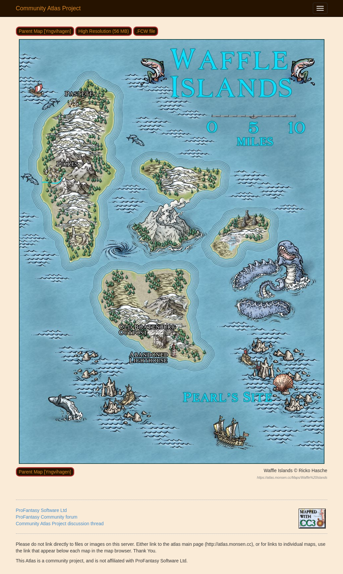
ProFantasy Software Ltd (41, 510)
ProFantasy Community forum (47, 517)
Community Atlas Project (48, 8)
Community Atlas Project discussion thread (60, 523)
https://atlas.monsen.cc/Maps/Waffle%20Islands (292, 477)
